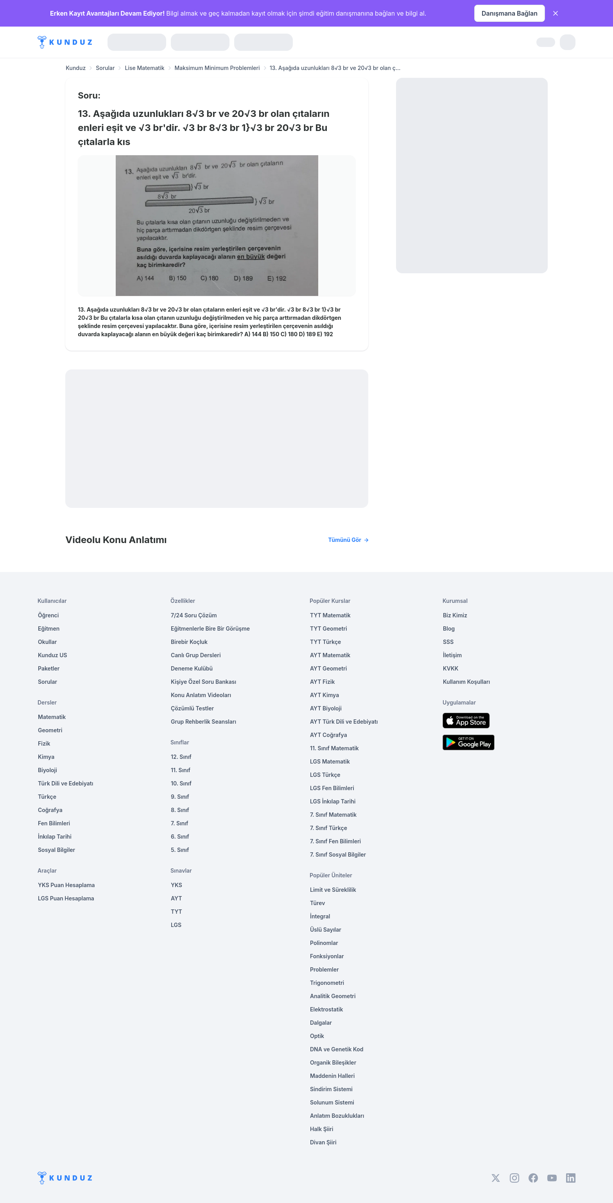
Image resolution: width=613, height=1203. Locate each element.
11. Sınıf (180, 770)
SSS (448, 641)
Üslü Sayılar (325, 929)
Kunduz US (52, 655)
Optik (317, 1036)
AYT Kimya (324, 695)
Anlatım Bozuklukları (337, 1115)
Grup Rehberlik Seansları (203, 721)
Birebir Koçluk (189, 641)
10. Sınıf (181, 783)
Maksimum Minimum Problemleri (217, 68)
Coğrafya (50, 810)
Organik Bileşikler (333, 1062)
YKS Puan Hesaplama (66, 885)
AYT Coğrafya (328, 734)
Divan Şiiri (323, 1142)
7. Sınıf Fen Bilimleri (335, 841)
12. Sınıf (181, 756)
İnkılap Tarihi (55, 836)
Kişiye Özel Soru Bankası (203, 681)
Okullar (47, 641)
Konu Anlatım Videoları (201, 695)
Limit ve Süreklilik (333, 889)
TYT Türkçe (325, 641)
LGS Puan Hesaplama (66, 898)
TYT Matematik (330, 615)
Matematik (52, 717)
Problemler (324, 969)
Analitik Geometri (333, 996)
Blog (449, 628)
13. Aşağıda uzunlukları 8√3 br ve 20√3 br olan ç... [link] (335, 68)
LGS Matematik (330, 761)
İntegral (320, 916)
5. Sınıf (180, 849)
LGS (176, 925)
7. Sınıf (179, 823)
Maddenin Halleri (332, 1075)
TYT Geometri (328, 628)
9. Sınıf (180, 796)
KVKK (451, 668)
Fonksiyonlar (327, 956)
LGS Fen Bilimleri (332, 788)
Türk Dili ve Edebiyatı (65, 783)
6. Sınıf (180, 836)
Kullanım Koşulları (466, 681)
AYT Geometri (328, 668)
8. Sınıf (180, 810)
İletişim (452, 655)
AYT (176, 898)
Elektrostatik (326, 1009)
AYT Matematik (330, 655)
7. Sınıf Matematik (333, 814)
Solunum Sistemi (332, 1102)
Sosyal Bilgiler (56, 849)
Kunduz (76, 68)
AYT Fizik (322, 681)
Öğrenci (48, 615)
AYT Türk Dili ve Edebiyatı (344, 721)
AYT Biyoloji (326, 708)
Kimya (46, 756)
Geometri (50, 730)
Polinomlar (324, 942)
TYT (176, 911)
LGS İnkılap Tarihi (332, 801)
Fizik (44, 743)
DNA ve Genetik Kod (336, 1049)
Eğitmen (48, 628)
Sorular (105, 68)
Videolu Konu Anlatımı (216, 540)
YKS (176, 885)
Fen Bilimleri (54, 823)
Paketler (48, 668)
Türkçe (47, 796)
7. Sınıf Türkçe (328, 828)
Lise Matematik (144, 68)
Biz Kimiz (455, 615)
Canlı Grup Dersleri (196, 655)
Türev (317, 903)
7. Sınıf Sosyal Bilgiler (338, 854)
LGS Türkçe (325, 774)
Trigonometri (327, 982)
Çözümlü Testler (192, 708)
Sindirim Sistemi (331, 1089)
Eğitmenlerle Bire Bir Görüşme (210, 628)
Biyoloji (47, 770)
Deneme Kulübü (192, 668)
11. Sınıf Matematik (334, 748)
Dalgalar (321, 1022)
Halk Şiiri (321, 1129)
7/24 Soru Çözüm (194, 615)
